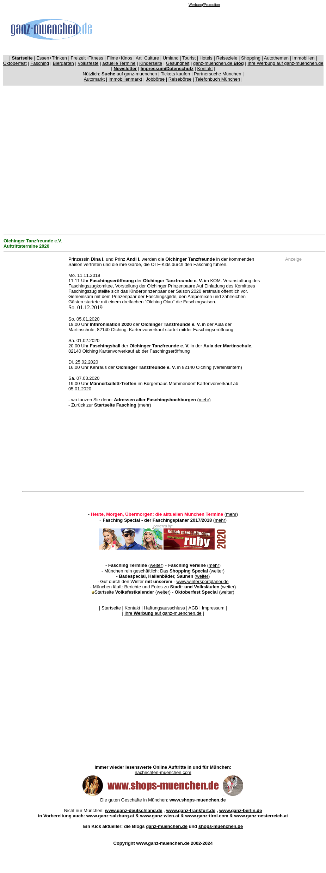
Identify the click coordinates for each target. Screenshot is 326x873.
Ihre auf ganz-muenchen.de (163, 613)
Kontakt (205, 68)
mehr (204, 399)
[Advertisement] (204, 29)
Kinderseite (150, 63)
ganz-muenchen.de (218, 63)
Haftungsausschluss (164, 608)
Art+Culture (147, 58)
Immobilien (304, 58)
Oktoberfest (15, 63)
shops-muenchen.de (220, 826)
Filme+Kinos (119, 58)
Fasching (39, 63)
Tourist (189, 58)
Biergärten (63, 63)
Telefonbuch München (217, 79)
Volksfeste (88, 63)
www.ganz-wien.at (159, 815)
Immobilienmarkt (125, 79)
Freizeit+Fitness (87, 58)
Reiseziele (226, 58)
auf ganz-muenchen (129, 73)
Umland (171, 58)
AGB (193, 608)
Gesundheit (178, 63)
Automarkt (94, 79)
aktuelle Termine (118, 63)
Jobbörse (155, 79)
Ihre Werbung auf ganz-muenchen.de (285, 63)
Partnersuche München (217, 73)
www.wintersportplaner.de (202, 581)
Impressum (213, 608)
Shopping (250, 58)
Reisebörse (180, 79)
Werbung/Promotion (204, 5)
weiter (156, 565)
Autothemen (276, 58)
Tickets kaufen (175, 73)
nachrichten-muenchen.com (163, 772)
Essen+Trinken (51, 58)
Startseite (111, 608)
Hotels (206, 58)
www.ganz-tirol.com (206, 815)
